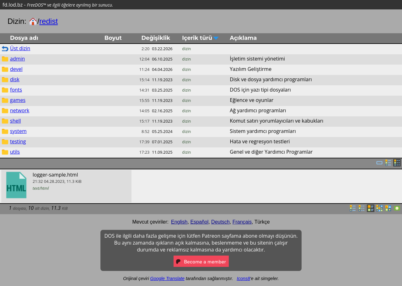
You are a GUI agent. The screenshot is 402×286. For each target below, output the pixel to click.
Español (199, 222)
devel (16, 69)
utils (15, 151)
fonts (16, 89)
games (17, 100)
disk (14, 79)
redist (48, 21)
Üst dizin (20, 48)
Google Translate (167, 278)
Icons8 (243, 278)
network (19, 110)
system (18, 131)
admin (17, 58)
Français (242, 222)
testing (18, 141)
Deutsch (220, 222)
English (179, 222)
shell (15, 120)
